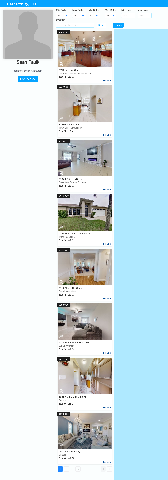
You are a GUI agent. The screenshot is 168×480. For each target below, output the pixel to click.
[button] (103, 469)
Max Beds (77, 10)
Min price (126, 10)
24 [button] (78, 469)
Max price (143, 10)
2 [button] (66, 469)
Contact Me (28, 79)
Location (60, 19)
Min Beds (61, 10)
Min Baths (94, 10)
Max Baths (110, 10)
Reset (101, 25)
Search (118, 25)
